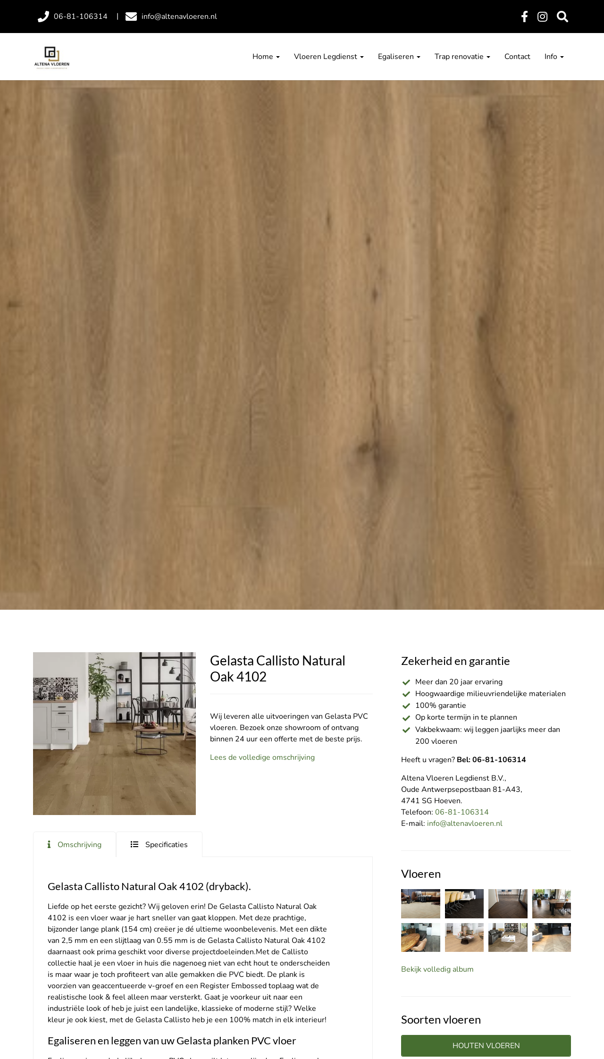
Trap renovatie (462, 56)
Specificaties (166, 845)
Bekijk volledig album (437, 969)
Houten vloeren (486, 1046)
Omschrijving (79, 845)
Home (266, 56)
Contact (517, 56)
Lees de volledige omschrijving (262, 757)
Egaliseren (399, 56)
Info (554, 56)
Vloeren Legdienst (329, 56)
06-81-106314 (462, 812)
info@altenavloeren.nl (465, 823)
